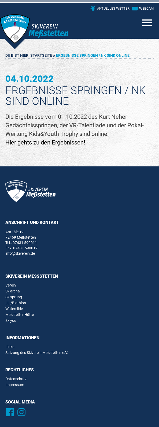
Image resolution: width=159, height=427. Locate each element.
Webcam (146, 8)
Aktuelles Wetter (113, 8)
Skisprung (13, 297)
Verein (10, 285)
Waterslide (14, 309)
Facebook (9, 412)
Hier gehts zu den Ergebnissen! (45, 142)
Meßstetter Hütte (19, 314)
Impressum (14, 385)
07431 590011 (25, 243)
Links (9, 347)
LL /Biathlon (15, 303)
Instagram (21, 412)
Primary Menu (147, 22)
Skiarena (12, 291)
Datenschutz (16, 379)
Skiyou (10, 320)
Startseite (41, 55)
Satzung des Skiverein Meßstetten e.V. (36, 352)
